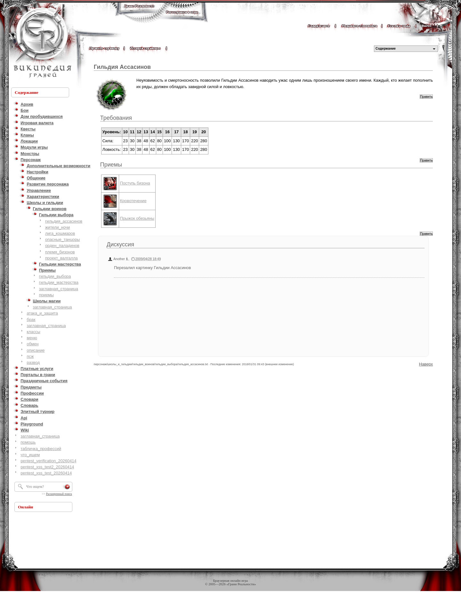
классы (33, 331)
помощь (28, 442)
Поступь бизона (135, 183)
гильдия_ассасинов (63, 221)
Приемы (111, 164)
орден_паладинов (62, 245)
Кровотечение (133, 200)
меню (32, 337)
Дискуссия (120, 244)
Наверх (426, 364)
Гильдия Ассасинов (122, 67)
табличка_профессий (40, 448)
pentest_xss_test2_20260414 (47, 467)
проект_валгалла (61, 258)
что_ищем (30, 454)
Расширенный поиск (59, 494)
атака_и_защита (42, 313)
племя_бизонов (60, 252)
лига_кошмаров (60, 233)
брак (31, 319)
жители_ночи (57, 227)
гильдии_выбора (55, 276)
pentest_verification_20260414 (48, 460)
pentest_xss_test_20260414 (46, 473)
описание (35, 350)
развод (33, 362)
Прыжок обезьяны (137, 218)
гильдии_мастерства (58, 282)
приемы (46, 294)
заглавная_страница (58, 288)
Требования (116, 118)
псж (30, 356)
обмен (32, 343)
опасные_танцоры (62, 239)
